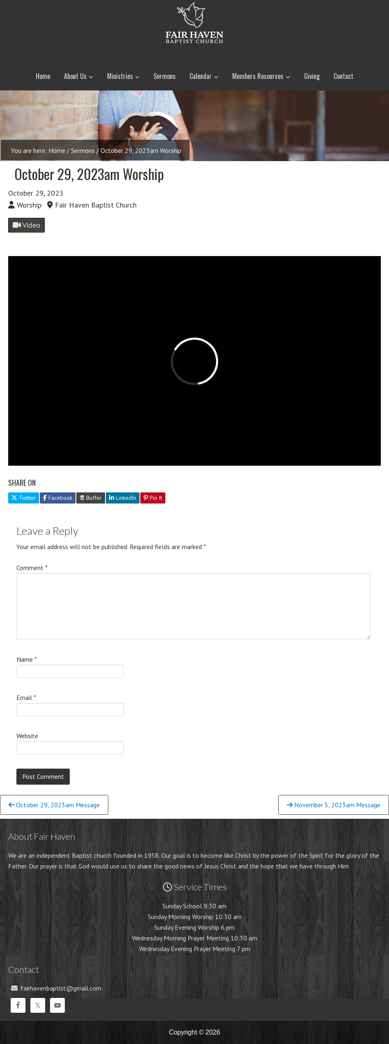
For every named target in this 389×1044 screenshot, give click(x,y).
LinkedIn (122, 497)
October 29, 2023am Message (54, 805)
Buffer (91, 497)
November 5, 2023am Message (333, 805)
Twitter (23, 497)
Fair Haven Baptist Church (194, 51)
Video (26, 225)
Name (26, 659)
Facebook (57, 497)
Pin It (153, 497)
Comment (32, 568)
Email (26, 697)
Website (27, 736)
